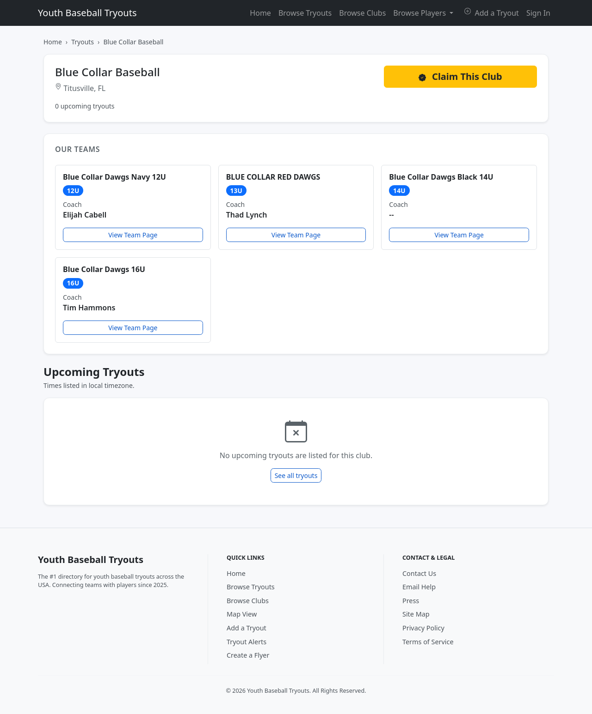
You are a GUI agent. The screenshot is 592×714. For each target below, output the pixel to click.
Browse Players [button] (420, 13)
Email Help (419, 586)
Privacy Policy (423, 627)
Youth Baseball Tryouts (87, 12)
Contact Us (419, 573)
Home (260, 13)
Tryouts (82, 41)
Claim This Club (460, 76)
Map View (242, 614)
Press (410, 600)
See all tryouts (296, 475)
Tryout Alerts (246, 641)
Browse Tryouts (305, 13)
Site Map (416, 614)
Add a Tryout (491, 13)
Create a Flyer (248, 655)
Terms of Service (428, 641)
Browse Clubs (362, 13)
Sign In (538, 13)
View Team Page (132, 234)
